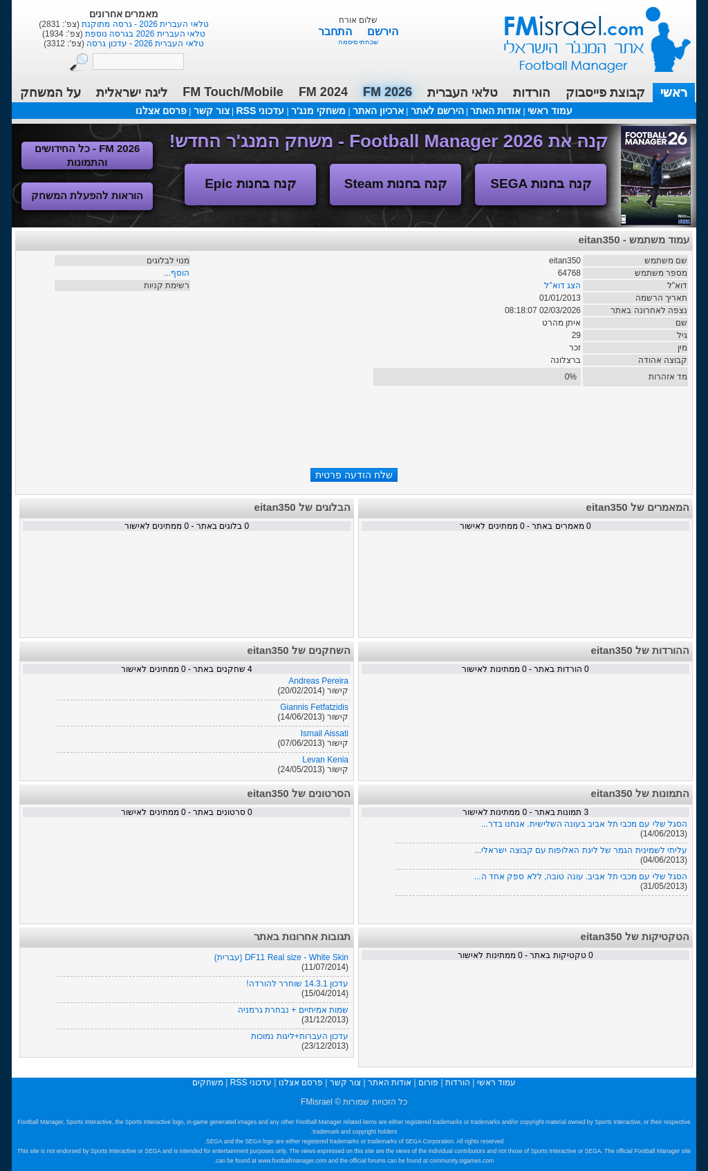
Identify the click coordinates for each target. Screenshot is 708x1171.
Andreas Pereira (318, 681)
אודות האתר (495, 110)
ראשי (673, 93)
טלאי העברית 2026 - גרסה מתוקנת (144, 24)
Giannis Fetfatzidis (314, 707)
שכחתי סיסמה (358, 42)
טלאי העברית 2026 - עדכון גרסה (144, 43)
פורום (428, 1082)
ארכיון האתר (378, 110)
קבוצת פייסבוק (605, 93)
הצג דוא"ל (562, 285)
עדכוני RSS (260, 110)
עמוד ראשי (588, 34)
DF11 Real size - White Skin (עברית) (281, 957)
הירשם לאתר (437, 110)
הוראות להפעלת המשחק (87, 195)
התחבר (336, 31)
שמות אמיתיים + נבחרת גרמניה (293, 1010)
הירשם (382, 31)
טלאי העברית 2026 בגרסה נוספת (144, 34)
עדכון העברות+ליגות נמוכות (299, 1036)
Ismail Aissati (324, 733)
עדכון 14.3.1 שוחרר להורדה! (297, 984)
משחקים (207, 1082)
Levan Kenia (325, 760)
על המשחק (50, 93)
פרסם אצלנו (161, 110)
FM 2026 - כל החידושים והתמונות (87, 155)
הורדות (531, 93)
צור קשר (212, 110)
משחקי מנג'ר (318, 110)
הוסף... (176, 273)
